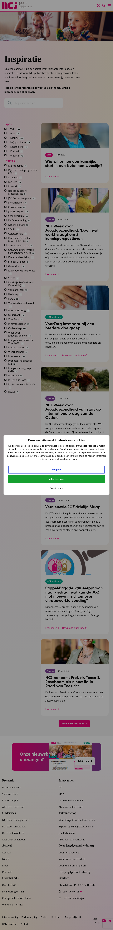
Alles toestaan (56, 479)
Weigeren (56, 469)
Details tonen (56, 488)
